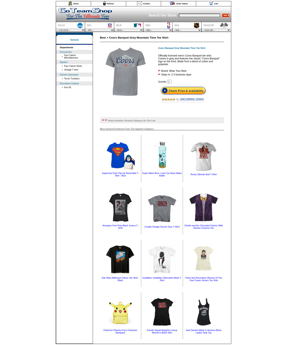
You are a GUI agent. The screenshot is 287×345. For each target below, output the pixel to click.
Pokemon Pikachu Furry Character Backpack (120, 331)
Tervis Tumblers (72, 78)
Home (76, 4)
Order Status (182, 4)
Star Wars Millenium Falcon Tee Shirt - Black (120, 279)
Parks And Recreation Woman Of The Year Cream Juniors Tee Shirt (203, 279)
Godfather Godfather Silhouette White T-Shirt (162, 279)
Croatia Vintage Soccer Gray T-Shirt (162, 226)
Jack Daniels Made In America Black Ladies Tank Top (203, 331)
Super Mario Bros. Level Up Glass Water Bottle (162, 174)
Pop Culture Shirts (73, 66)
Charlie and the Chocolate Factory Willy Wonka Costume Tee (203, 226)
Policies (110, 4)
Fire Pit (67, 87)
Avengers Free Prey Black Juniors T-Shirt (120, 226)
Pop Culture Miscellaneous (71, 56)
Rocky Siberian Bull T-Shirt (204, 174)
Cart (216, 4)
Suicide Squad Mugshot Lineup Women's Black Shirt (162, 331)
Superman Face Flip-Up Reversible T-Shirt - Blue (120, 174)
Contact (146, 4)
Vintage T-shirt (71, 69)
